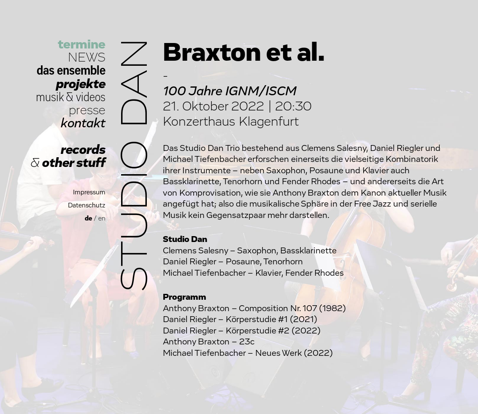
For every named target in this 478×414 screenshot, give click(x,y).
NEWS (86, 57)
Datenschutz (86, 205)
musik (50, 97)
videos (90, 97)
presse (87, 110)
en (101, 218)
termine (81, 44)
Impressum (89, 192)
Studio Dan (136, 165)
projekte (80, 84)
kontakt (83, 123)
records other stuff (67, 156)
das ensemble (71, 70)
